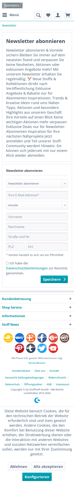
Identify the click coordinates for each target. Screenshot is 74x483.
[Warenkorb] (68, 15)
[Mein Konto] (58, 15)
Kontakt (54, 371)
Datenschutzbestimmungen (27, 268)
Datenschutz (12, 384)
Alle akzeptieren (48, 466)
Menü (10, 14)
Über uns (39, 371)
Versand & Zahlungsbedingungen (24, 377)
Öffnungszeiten (33, 384)
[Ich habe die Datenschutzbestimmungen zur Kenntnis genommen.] (7, 263)
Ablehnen (18, 466)
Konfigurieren (37, 476)
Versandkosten (37, 363)
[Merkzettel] (48, 15)
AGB (49, 384)
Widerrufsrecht (57, 377)
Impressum (62, 384)
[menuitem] (10, 15)
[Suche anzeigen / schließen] (38, 15)
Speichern (54, 279)
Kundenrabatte (21, 371)
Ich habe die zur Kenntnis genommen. (36, 268)
